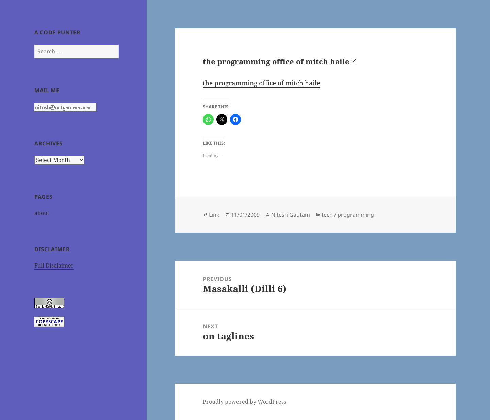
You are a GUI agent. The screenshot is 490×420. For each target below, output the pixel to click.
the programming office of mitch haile (276, 61)
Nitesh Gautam (290, 215)
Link (214, 215)
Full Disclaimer (54, 265)
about (41, 213)
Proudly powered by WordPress (244, 401)
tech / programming (348, 215)
